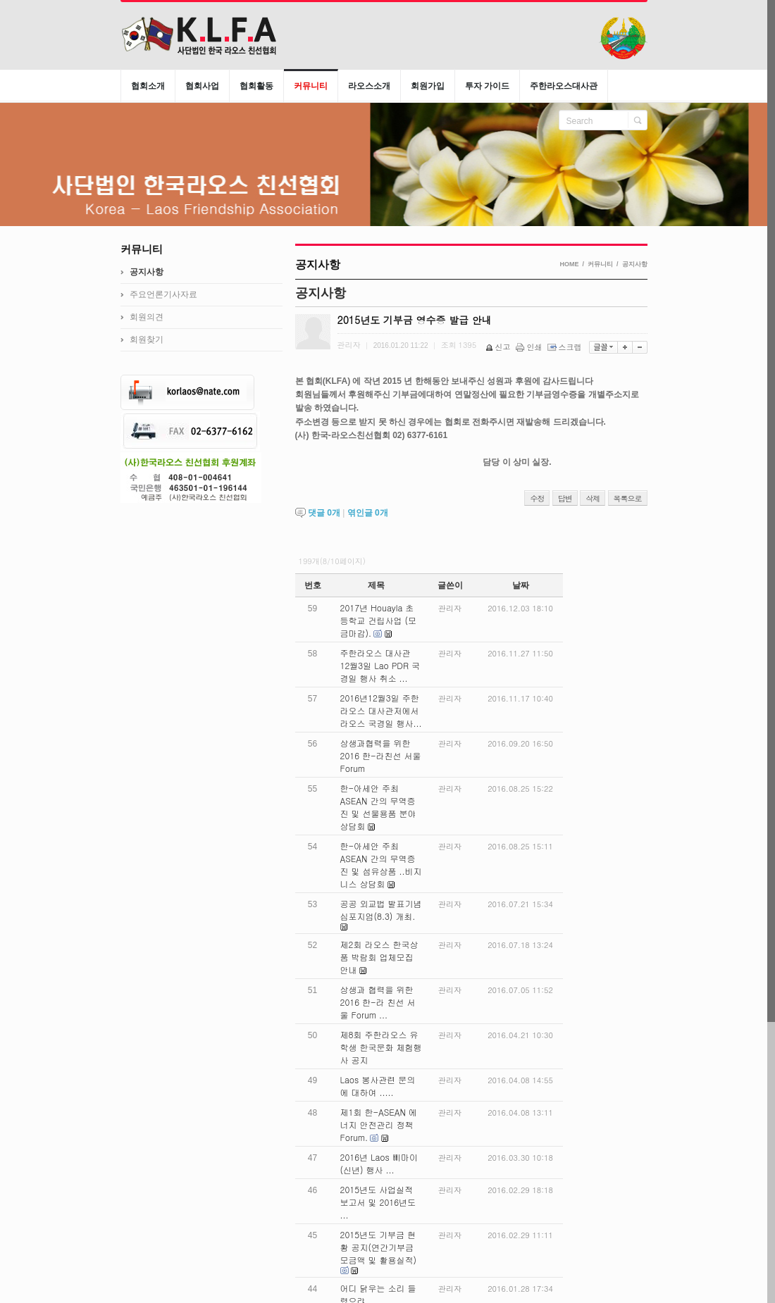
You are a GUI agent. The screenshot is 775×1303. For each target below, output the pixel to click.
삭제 (592, 498)
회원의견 (146, 317)
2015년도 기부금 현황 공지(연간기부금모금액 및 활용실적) (378, 1247)
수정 (537, 498)
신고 (499, 347)
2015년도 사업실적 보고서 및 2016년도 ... (378, 1202)
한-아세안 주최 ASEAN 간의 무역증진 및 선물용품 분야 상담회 (378, 807)
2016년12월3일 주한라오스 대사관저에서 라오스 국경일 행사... (381, 710)
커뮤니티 (600, 264)
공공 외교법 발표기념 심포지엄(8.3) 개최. (381, 909)
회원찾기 (146, 339)
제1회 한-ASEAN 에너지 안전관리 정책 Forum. (378, 1124)
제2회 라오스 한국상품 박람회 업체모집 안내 (379, 956)
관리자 (449, 608)
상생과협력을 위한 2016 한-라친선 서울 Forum (380, 755)
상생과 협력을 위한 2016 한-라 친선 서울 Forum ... (378, 1002)
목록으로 (628, 498)
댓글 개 (324, 513)
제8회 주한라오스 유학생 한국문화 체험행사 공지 (381, 1047)
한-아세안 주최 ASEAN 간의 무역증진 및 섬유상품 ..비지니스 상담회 (381, 865)
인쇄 (530, 347)
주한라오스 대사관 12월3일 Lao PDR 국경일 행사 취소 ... (380, 665)
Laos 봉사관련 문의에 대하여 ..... (378, 1085)
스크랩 (566, 347)
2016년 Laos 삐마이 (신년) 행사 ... (379, 1163)
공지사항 (634, 264)
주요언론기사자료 (163, 294)
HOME (568, 264)
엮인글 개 (367, 513)
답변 (565, 498)
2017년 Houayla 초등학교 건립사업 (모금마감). (378, 620)
